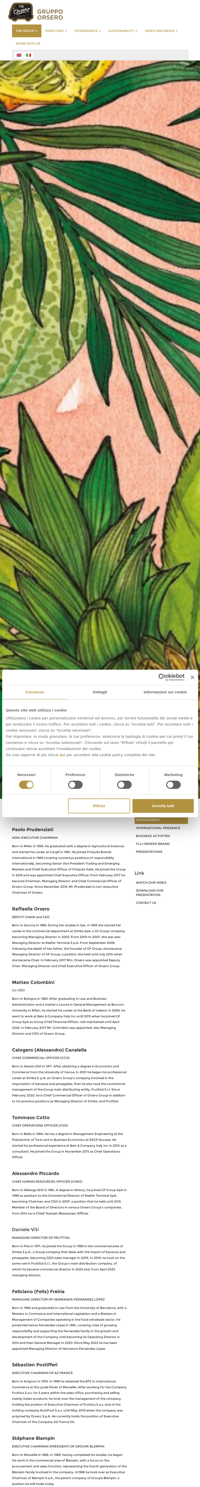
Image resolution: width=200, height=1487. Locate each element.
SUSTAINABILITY (123, 31)
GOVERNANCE (88, 31)
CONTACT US (146, 903)
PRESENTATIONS (149, 852)
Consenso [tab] (34, 692)
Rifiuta (99, 806)
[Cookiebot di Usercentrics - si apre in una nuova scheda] (162, 677)
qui (62, 755)
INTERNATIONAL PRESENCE (158, 828)
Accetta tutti (163, 806)
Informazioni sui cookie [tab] (165, 692)
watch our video (151, 882)
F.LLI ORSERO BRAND (153, 844)
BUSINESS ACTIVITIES (153, 836)
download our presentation (149, 893)
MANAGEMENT (148, 820)
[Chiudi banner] (192, 677)
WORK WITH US (28, 43)
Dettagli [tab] (100, 692)
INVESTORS (56, 31)
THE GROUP (27, 31)
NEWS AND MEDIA (161, 31)
